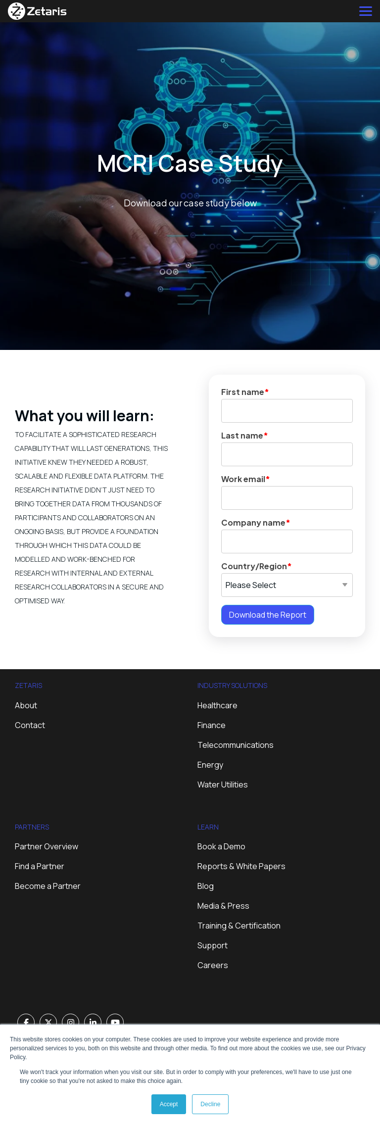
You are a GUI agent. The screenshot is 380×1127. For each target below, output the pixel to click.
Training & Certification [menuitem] (239, 925)
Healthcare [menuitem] (217, 705)
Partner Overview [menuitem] (46, 846)
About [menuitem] (26, 705)
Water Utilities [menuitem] (222, 784)
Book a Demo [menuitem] (221, 846)
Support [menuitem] (212, 945)
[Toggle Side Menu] (365, 10)
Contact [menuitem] (30, 725)
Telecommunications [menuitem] (235, 744)
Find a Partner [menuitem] (39, 866)
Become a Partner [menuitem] (48, 886)
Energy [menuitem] (210, 764)
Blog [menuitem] (205, 886)
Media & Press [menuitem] (223, 905)
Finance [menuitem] (211, 725)
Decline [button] (210, 1104)
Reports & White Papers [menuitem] (241, 866)
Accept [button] (169, 1104)
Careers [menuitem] (212, 965)
